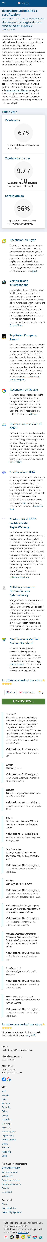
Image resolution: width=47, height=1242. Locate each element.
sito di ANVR (15, 462)
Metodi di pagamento (12, 1212)
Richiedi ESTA (22, 701)
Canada (5, 1095)
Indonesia (6, 1151)
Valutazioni (7, 1176)
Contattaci (7, 1192)
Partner (5, 1188)
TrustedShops (16, 325)
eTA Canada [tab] (27, 692)
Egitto (4, 1111)
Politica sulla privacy (11, 1184)
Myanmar (6, 1127)
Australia (6, 1107)
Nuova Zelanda (9, 1131)
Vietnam (6, 1103)
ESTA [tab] (11, 692)
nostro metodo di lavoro (16, 90)
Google (33, 414)
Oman (5, 1143)
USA (4, 1090)
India (4, 1099)
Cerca (4, 1204)
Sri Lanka (6, 1119)
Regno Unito (8, 1135)
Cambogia (6, 1123)
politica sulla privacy (19, 577)
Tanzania (6, 1147)
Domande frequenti (11, 1167)
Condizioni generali (11, 1180)
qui (24, 503)
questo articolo (17, 664)
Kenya (5, 1115)
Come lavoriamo (9, 1172)
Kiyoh (35, 271)
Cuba (4, 1155)
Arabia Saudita (9, 1139)
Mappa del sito (9, 1208)
